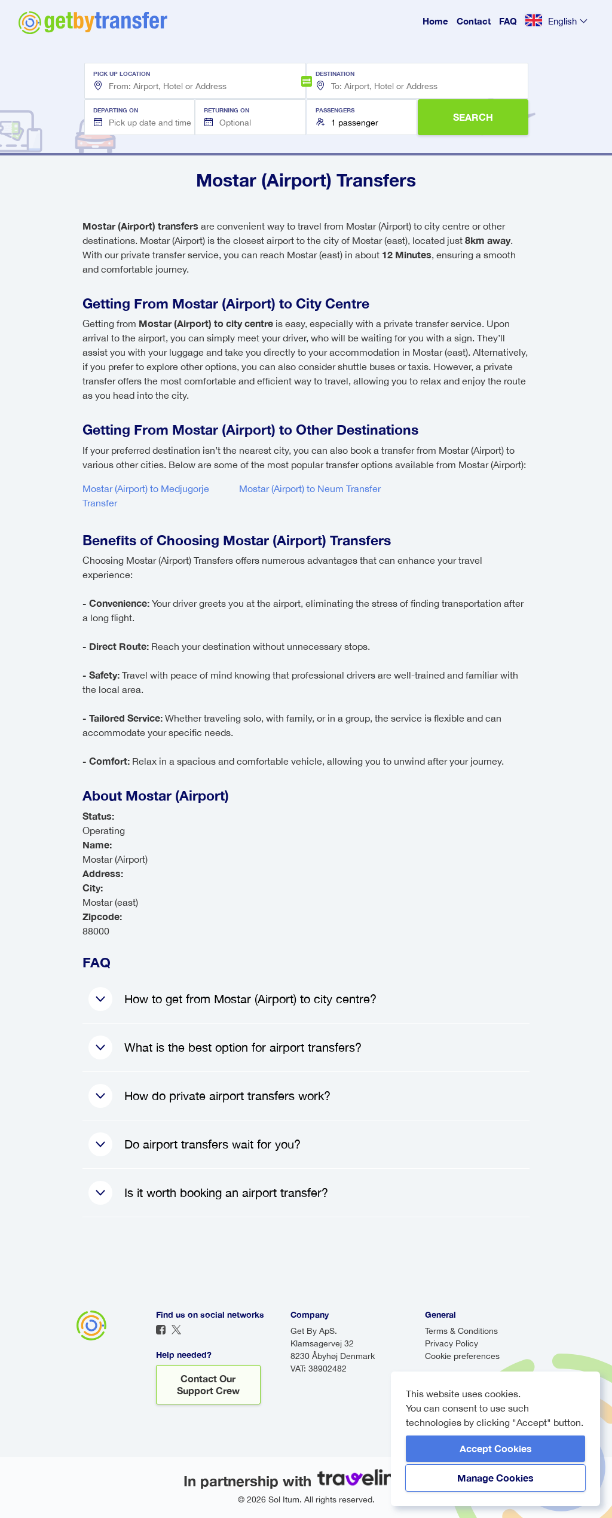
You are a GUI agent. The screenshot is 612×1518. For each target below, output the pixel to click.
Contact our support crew (208, 1384)
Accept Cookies (496, 1448)
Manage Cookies (495, 1477)
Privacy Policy (451, 1343)
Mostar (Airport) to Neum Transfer (310, 488)
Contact (474, 21)
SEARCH (473, 117)
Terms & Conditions (461, 1331)
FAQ (508, 21)
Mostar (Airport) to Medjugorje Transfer (145, 495)
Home (435, 21)
